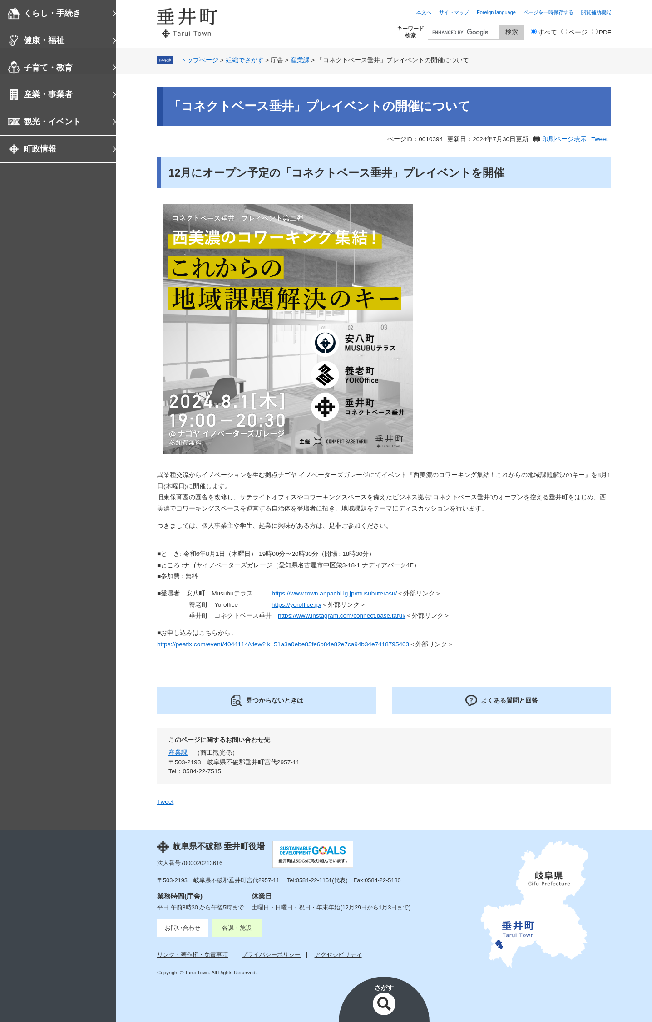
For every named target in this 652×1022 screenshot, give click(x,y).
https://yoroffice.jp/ (296, 604)
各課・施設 (237, 927)
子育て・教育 (48, 67)
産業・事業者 (48, 94)
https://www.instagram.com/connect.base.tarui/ (341, 615)
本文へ (423, 12)
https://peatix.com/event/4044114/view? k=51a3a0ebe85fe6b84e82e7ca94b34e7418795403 (283, 644)
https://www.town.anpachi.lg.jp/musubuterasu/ (334, 593)
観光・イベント (52, 121)
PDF (605, 32)
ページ (578, 32)
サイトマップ (454, 12)
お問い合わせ (182, 927)
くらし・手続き (52, 13)
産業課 (300, 60)
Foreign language (496, 12)
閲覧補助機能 (596, 12)
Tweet (599, 139)
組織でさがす (245, 60)
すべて (547, 32)
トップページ (199, 60)
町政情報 (40, 148)
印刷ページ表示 (564, 139)
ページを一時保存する (548, 12)
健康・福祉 (44, 40)
